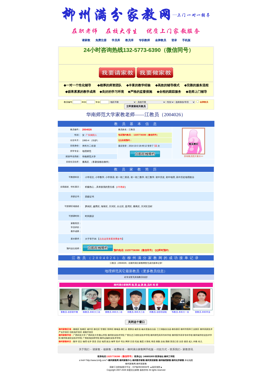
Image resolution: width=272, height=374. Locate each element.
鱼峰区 (83, 329)
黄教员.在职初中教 (69, 312)
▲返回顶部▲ (156, 367)
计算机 (147, 341)
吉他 (163, 341)
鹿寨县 (131, 329)
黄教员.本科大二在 (113, 312)
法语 (181, 341)
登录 (174, 40)
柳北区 (97, 329)
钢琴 (113, 341)
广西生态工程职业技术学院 (137, 335)
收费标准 (119, 349)
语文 (80, 341)
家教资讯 (188, 349)
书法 (123, 341)
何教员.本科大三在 (135, 312)
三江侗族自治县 (164, 329)
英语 (94, 341)
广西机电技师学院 (91, 338)
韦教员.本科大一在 (180, 312)
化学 (89, 341)
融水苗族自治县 (148, 329)
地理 (104, 341)
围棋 (167, 341)
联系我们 (175, 349)
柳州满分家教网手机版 (141, 349)
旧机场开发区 (76, 332)
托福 (137, 341)
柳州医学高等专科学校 (182, 335)
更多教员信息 (153, 271)
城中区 (90, 329)
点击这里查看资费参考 (110, 239)
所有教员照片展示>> (193, 156)
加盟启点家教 (133, 370)
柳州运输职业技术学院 (110, 338)
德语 (186, 341)
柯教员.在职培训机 (158, 312)
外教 (195, 341)
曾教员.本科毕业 (202, 312)
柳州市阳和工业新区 (190, 329)
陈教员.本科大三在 (91, 312)
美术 (118, 341)
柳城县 (117, 329)
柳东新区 (176, 329)
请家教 (86, 40)
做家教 (107, 349)
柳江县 (124, 329)
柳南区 (76, 329)
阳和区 (110, 329)
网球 (127, 341)
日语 (132, 341)
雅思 (142, 341)
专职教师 (144, 40)
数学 (75, 341)
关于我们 (84, 349)
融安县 (138, 329)
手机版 (186, 40)
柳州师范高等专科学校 (160, 335)
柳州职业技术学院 (116, 335)
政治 (108, 341)
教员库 (129, 40)
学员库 (116, 40)
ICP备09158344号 (141, 367)
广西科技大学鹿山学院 (96, 335)
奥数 (158, 341)
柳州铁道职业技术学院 (71, 338)
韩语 (153, 341)
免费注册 (101, 40)
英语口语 (174, 341)
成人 (191, 341)
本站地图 (189, 360)
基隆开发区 (88, 332)
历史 (99, 341)
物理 (85, 341)
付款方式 (161, 349)
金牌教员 (160, 40)
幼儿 (200, 341)
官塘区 (103, 329)
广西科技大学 (79, 335)
